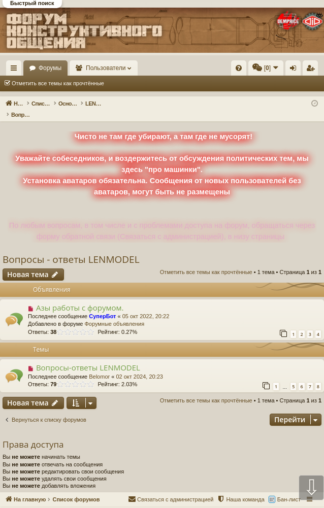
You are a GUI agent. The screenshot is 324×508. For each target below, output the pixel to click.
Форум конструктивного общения (200, 502)
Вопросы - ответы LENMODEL (71, 248)
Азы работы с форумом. (80, 297)
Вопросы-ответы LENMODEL (88, 357)
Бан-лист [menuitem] (289, 489)
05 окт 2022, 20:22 (146, 305)
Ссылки (16, 70)
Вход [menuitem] (295, 70)
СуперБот (102, 305)
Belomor (99, 366)
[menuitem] (238, 68)
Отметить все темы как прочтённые (58, 83)
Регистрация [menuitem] (312, 70)
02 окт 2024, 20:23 (139, 366)
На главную (45, 68)
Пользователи (153, 68)
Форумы (96, 68)
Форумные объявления (114, 313)
